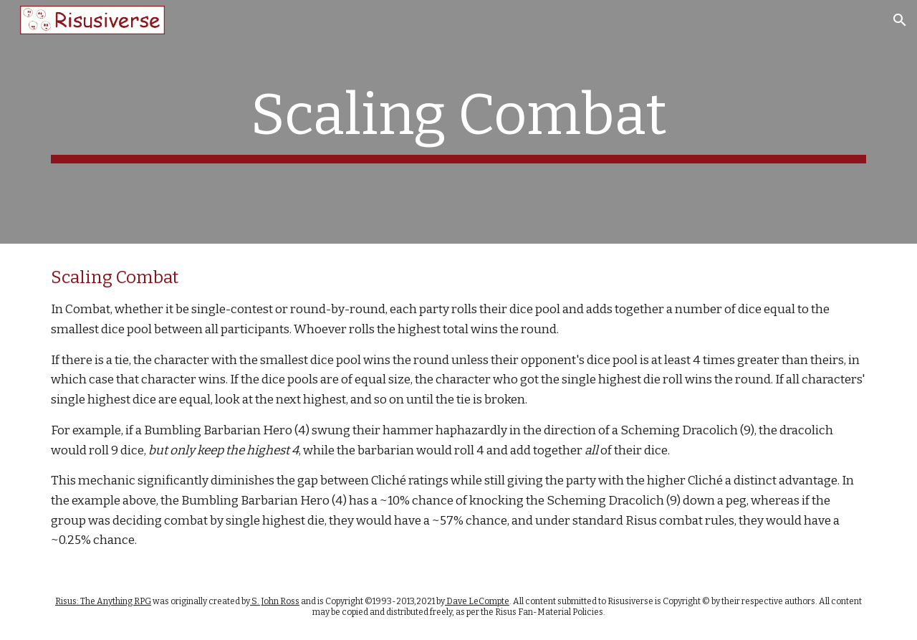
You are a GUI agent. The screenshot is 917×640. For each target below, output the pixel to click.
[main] (458, 122)
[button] (900, 20)
